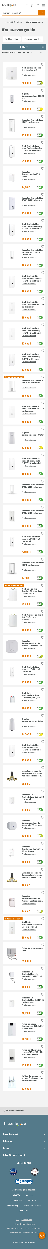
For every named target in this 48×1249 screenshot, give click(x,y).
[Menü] (44, 5)
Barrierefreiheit (15, 1232)
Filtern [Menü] (32, 47)
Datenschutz (36, 1228)
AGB (17, 1220)
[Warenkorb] (32, 5)
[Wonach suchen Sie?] (20, 12)
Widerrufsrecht (27, 1220)
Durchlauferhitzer (11, 39)
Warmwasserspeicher (32, 39)
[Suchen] (41, 12)
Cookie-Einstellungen (30, 1232)
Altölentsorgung (13, 1228)
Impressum (25, 1228)
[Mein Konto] (38, 5)
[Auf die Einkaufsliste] (42, 64)
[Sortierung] (29, 52)
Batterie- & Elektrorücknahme (24, 1224)
